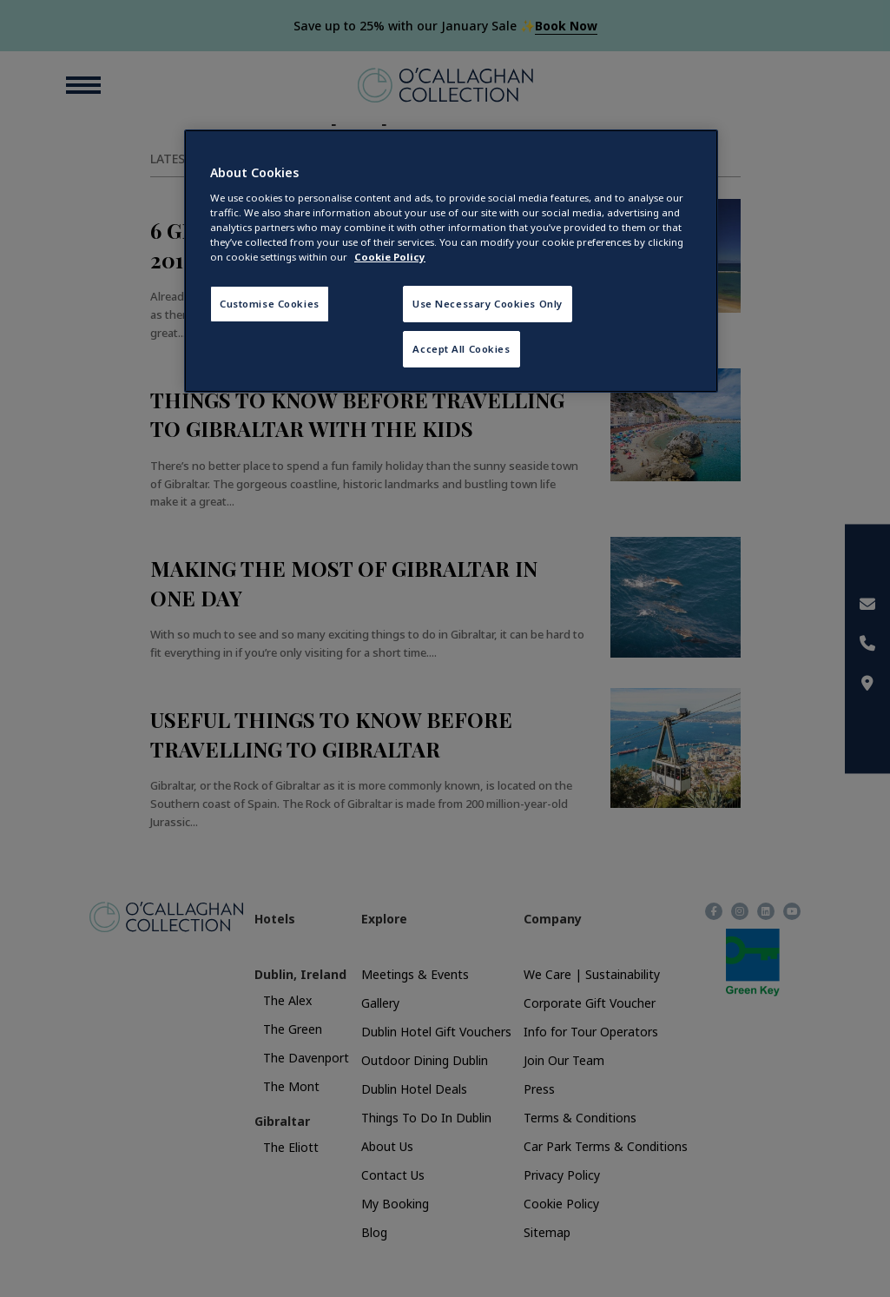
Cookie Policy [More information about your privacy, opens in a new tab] (389, 256)
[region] (451, 261)
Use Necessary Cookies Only (487, 303)
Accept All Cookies (461, 348)
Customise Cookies (270, 303)
